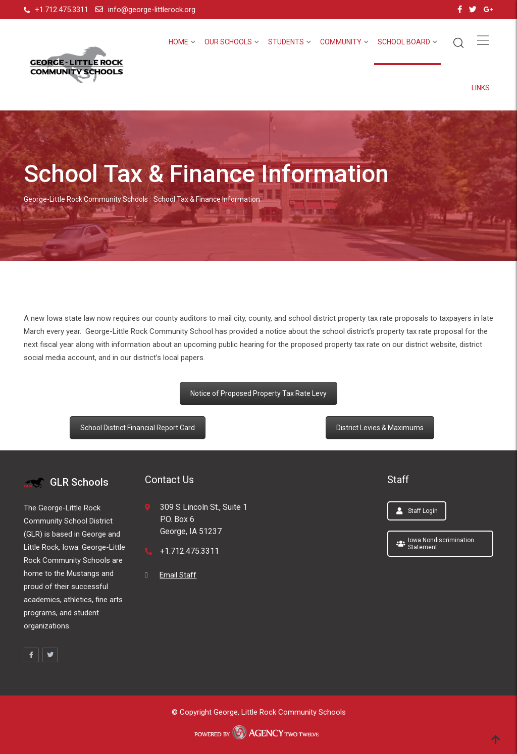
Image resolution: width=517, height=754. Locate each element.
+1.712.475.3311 (61, 9)
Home (178, 42)
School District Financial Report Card (137, 428)
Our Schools (228, 42)
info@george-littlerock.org (151, 9)
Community (340, 42)
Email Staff (178, 574)
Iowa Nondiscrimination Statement (435, 544)
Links (481, 88)
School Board (404, 42)
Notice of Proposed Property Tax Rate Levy (258, 393)
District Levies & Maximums (380, 428)
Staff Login (417, 510)
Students (286, 42)
